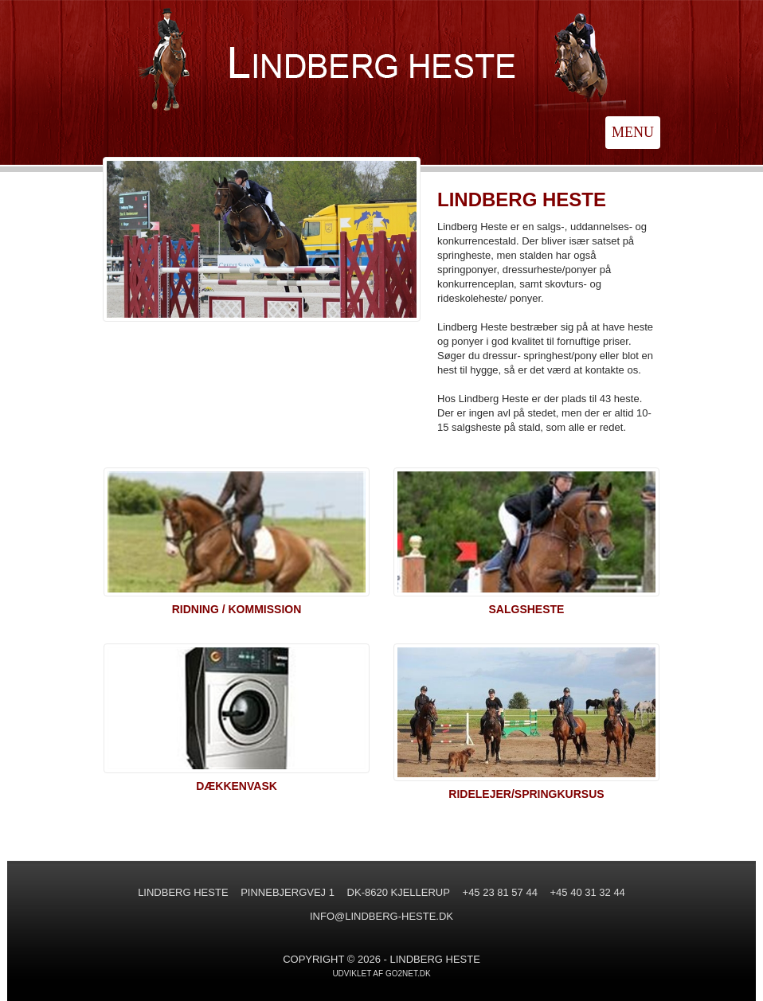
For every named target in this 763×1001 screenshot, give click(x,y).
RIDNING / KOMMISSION (237, 609)
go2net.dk (408, 973)
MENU (633, 132)
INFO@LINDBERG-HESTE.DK (381, 916)
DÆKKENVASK (236, 786)
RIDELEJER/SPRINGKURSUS (526, 794)
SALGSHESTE (527, 609)
